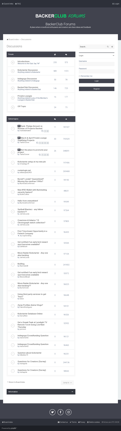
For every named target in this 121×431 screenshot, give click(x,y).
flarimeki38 (24, 266)
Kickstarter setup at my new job (32, 162)
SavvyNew (24, 316)
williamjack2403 (26, 172)
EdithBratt (23, 246)
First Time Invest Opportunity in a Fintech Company (32, 232)
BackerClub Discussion (28, 87)
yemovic (23, 329)
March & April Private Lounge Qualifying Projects (32, 139)
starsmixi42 (24, 338)
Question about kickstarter (29, 353)
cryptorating (26, 236)
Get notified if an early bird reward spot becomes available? (33, 243)
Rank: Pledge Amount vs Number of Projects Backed (30, 127)
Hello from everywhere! (28, 201)
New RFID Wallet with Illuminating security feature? (32, 191)
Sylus (22, 299)
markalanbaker (25, 131)
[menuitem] (18, 3)
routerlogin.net (24, 170)
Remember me (86, 76)
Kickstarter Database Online (30, 313)
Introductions (24, 61)
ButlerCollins (24, 194)
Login (81, 56)
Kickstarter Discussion (28, 70)
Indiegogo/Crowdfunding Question (33, 335)
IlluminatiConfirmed (27, 183)
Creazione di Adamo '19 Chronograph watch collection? (31, 221)
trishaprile (23, 364)
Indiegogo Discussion (27, 78)
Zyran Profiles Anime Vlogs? (30, 305)
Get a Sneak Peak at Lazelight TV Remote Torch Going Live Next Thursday (32, 324)
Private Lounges (25, 96)
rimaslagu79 (24, 164)
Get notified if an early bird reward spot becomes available (33, 273)
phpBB (13, 428)
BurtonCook (24, 288)
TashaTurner (24, 142)
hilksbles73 (24, 355)
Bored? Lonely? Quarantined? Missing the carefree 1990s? (31, 180)
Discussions (14, 46)
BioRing (21, 264)
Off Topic (22, 106)
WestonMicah (25, 277)
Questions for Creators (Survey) (32, 361)
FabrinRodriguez (26, 307)
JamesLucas (24, 214)
